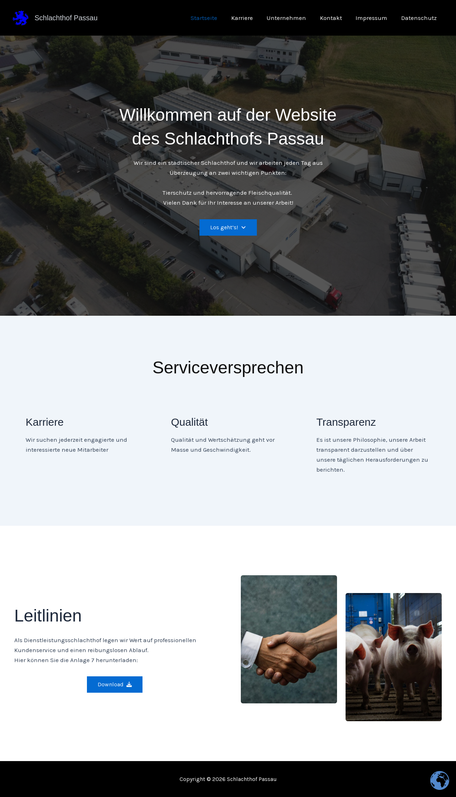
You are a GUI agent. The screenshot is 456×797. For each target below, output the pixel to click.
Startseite (213, 17)
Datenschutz (419, 17)
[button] (228, 227)
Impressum (374, 17)
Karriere (249, 17)
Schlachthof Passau (66, 18)
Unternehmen (292, 17)
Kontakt (335, 17)
